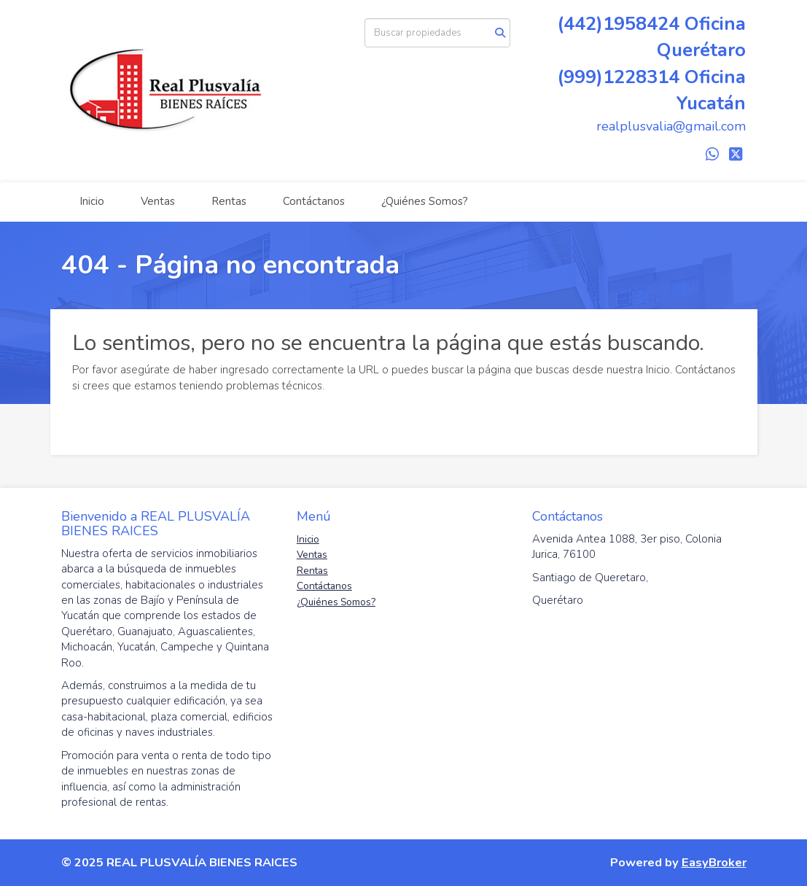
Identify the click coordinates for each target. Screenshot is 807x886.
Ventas (158, 201)
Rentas (228, 201)
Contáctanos (314, 201)
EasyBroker (714, 862)
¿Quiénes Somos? (424, 201)
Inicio (91, 201)
